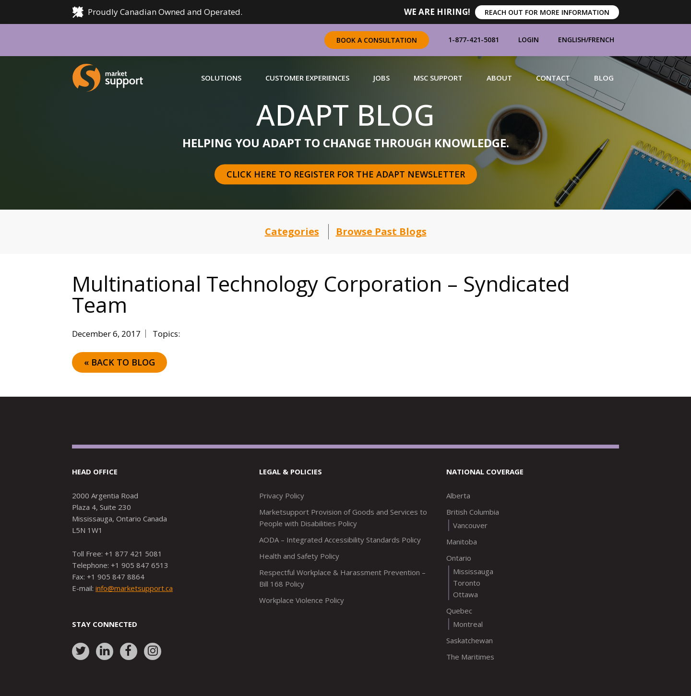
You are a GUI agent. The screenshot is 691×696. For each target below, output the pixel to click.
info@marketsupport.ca (134, 588)
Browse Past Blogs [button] (381, 231)
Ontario (458, 558)
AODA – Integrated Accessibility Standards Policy (340, 539)
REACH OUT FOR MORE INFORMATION (547, 12)
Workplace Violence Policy (301, 600)
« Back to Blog (119, 362)
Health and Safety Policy (299, 556)
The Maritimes (470, 656)
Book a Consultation (376, 40)
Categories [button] (292, 231)
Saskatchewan (469, 640)
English (572, 39)
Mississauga (473, 571)
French (601, 39)
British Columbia (472, 512)
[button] (221, 78)
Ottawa (465, 594)
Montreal (468, 624)
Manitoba (461, 541)
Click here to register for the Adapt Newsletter (345, 174)
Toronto (466, 583)
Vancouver (470, 525)
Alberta (458, 495)
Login (528, 39)
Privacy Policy (281, 495)
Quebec (459, 610)
